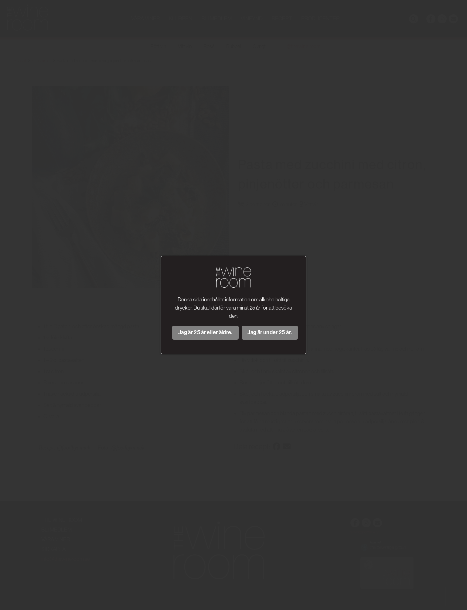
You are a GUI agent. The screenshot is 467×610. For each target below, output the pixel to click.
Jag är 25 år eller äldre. (205, 332)
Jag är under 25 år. (269, 332)
